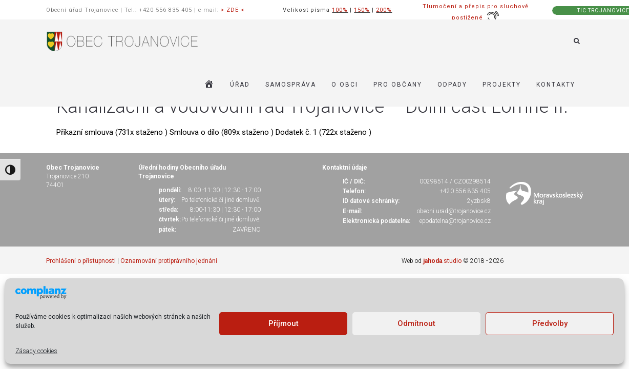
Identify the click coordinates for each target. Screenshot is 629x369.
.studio (442, 260)
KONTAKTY (555, 84)
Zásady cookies (36, 351)
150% (362, 10)
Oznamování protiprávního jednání (168, 260)
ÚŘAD (240, 84)
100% (340, 10)
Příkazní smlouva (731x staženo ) (113, 132)
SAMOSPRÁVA (290, 84)
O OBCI (344, 84)
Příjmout (283, 323)
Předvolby (550, 323)
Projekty (502, 84)
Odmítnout (416, 323)
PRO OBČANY (397, 84)
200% (384, 10)
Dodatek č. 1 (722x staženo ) (323, 132)
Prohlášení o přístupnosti (81, 260)
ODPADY (452, 84)
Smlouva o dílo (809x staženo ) (223, 132)
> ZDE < (232, 10)
